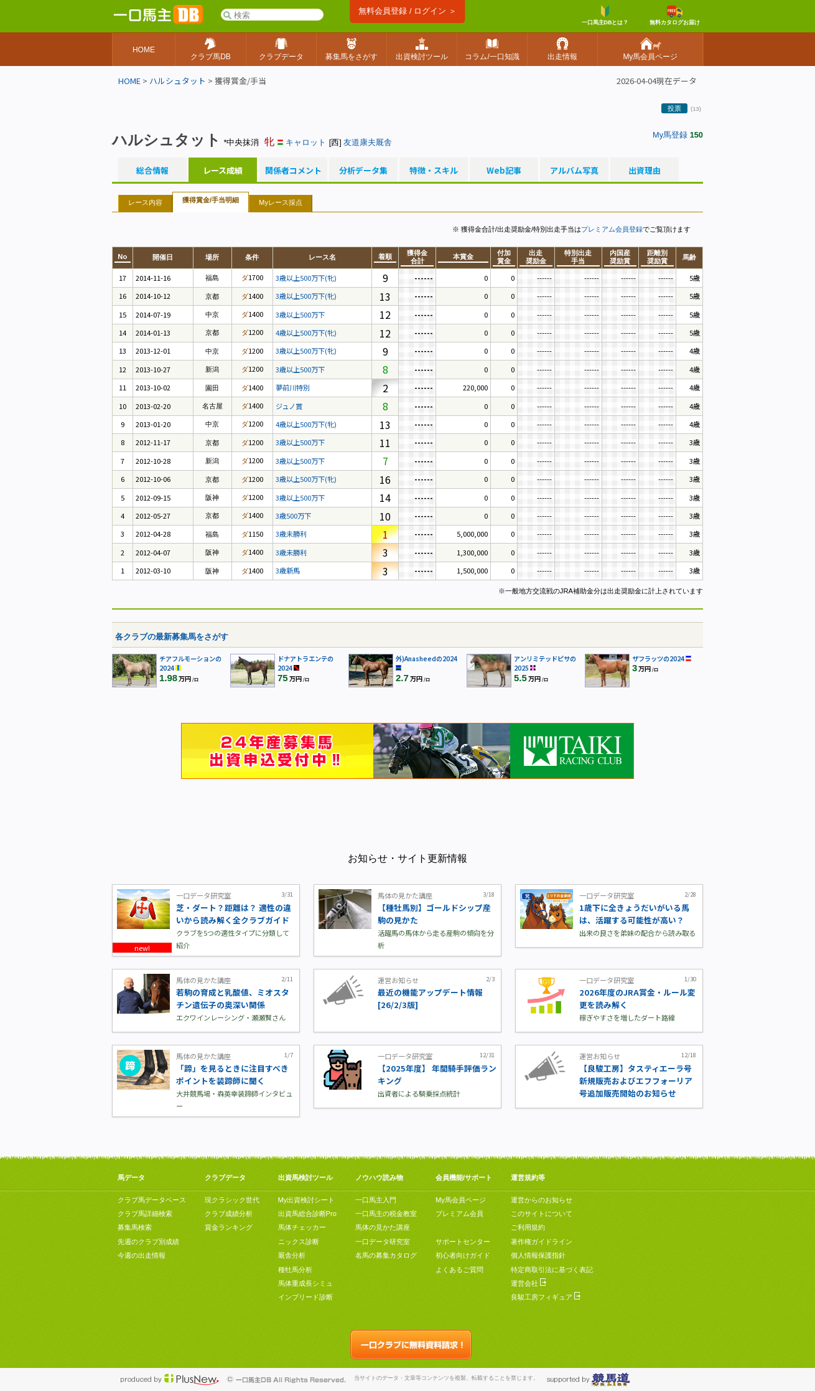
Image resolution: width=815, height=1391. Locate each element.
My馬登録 (670, 134)
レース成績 (223, 170)
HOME (129, 81)
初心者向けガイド (462, 1255)
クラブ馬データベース (152, 1200)
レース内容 (145, 202)
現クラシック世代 (232, 1200)
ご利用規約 (528, 1227)
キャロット (306, 142)
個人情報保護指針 (538, 1255)
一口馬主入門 (375, 1200)
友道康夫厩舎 (367, 142)
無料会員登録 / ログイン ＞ (407, 11)
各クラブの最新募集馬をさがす (171, 636)
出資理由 (644, 170)
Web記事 (504, 170)
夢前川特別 (293, 387)
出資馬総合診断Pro (307, 1213)
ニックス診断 (298, 1241)
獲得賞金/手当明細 (210, 200)
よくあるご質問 (459, 1269)
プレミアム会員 (459, 1213)
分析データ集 (363, 170)
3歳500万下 (293, 516)
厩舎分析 (291, 1255)
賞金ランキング (229, 1227)
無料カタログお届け (675, 16)
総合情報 (152, 170)
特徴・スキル (433, 170)
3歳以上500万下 (300, 314)
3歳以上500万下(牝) (306, 278)
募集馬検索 (135, 1227)
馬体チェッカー (302, 1227)
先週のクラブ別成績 (148, 1241)
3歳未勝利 (291, 534)
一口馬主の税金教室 (386, 1213)
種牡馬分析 (295, 1269)
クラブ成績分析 (229, 1213)
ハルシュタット (177, 81)
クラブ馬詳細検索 (145, 1213)
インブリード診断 (305, 1297)
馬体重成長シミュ (305, 1283)
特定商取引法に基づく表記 (552, 1269)
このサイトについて (541, 1213)
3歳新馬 (288, 570)
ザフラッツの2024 (658, 658)
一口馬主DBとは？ (605, 16)
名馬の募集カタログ (386, 1255)
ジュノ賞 (289, 406)
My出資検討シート (306, 1200)
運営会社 (528, 1283)
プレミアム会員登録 (612, 229)
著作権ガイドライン (541, 1241)
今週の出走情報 (141, 1255)
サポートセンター (462, 1241)
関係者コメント (293, 170)
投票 (674, 108)
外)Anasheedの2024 (426, 658)
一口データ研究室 (382, 1241)
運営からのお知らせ (541, 1200)
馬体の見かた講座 (382, 1227)
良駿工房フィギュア (545, 1297)
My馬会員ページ (460, 1200)
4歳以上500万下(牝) (306, 332)
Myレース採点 (280, 202)
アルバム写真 (574, 170)
